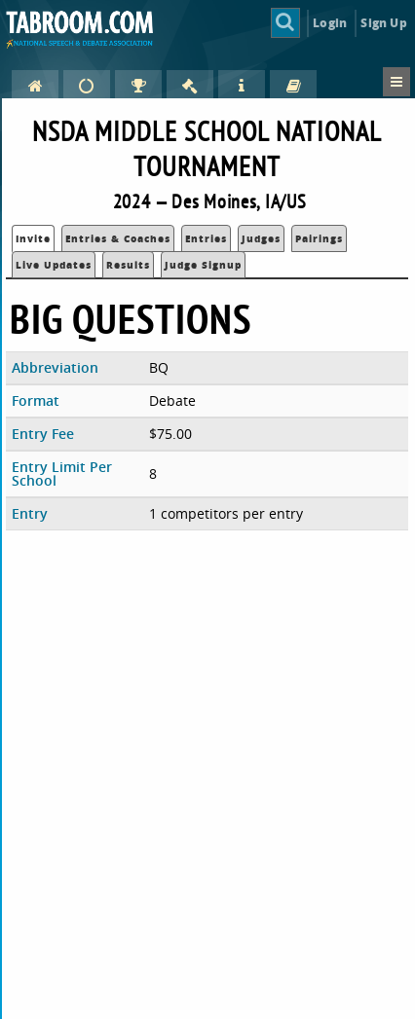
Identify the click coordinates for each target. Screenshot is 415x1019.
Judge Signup (203, 265)
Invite (33, 238)
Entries (206, 238)
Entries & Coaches (117, 238)
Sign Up (383, 23)
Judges (261, 238)
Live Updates (54, 265)
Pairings (319, 238)
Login (330, 23)
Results (128, 265)
